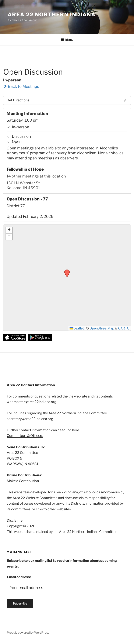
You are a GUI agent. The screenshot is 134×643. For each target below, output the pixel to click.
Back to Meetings (21, 86)
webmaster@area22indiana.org (31, 402)
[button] (65, 271)
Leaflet (77, 328)
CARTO (124, 328)
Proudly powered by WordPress (28, 632)
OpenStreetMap (101, 328)
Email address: (19, 577)
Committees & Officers (25, 436)
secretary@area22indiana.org (30, 419)
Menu (67, 39)
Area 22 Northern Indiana (52, 14)
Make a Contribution (23, 481)
